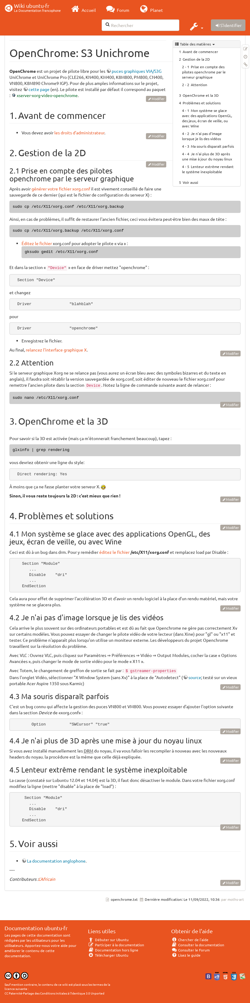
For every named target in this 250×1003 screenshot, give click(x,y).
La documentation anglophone (56, 860)
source (194, 677)
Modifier (158, 98)
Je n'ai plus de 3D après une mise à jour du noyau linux (207, 156)
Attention (199, 84)
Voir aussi (190, 182)
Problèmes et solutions (202, 102)
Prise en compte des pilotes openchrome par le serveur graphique (204, 71)
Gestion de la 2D (196, 59)
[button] (196, 26)
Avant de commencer (200, 51)
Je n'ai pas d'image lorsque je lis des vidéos (202, 136)
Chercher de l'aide (189, 939)
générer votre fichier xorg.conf (61, 188)
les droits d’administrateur (79, 132)
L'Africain (46, 879)
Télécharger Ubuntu (108, 955)
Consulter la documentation (197, 944)
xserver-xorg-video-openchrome (47, 95)
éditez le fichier (114, 552)
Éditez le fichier (37, 243)
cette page (39, 89)
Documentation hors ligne (113, 949)
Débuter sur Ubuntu (108, 939)
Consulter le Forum (190, 949)
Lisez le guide (186, 955)
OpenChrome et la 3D (201, 95)
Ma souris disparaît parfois (212, 146)
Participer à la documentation (116, 944)
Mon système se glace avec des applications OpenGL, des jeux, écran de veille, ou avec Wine (207, 118)
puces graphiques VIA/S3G (136, 71)
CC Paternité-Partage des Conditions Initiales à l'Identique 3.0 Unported (54, 993)
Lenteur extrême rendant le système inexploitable (208, 169)
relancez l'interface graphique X (56, 349)
